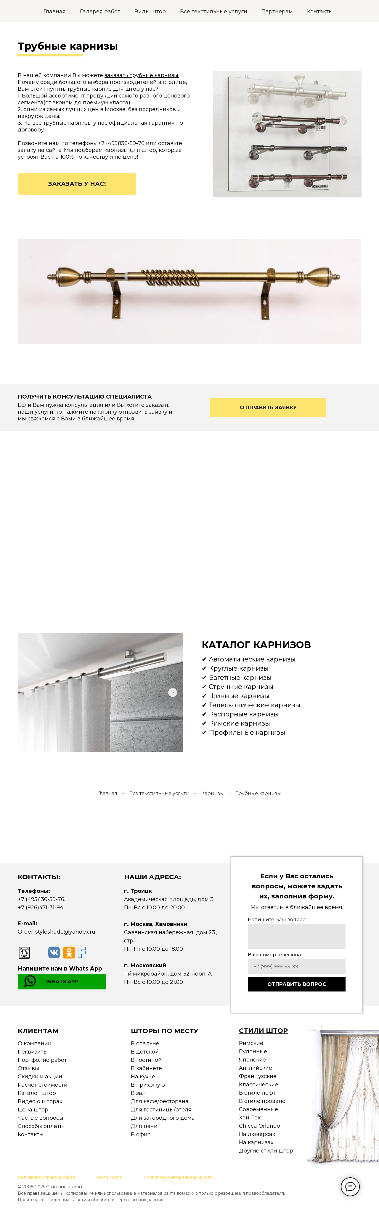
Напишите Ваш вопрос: (277, 919)
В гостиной (146, 1060)
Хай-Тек (250, 1117)
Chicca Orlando (259, 1126)
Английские (255, 1068)
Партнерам (277, 11)
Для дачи (144, 1126)
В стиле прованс (262, 1101)
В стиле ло (254, 1093)
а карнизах (258, 1142)
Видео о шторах (40, 1101)
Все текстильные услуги (213, 11)
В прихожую (148, 1085)
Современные (258, 1109)
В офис (140, 1134)
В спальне (145, 1043)
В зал (138, 1093)
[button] (77, 184)
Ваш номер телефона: (275, 955)
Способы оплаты (41, 1126)
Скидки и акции (40, 1076)
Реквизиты (33, 1052)
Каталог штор (37, 1093)
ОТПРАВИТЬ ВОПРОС (296, 984)
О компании (35, 1043)
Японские (252, 1059)
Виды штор (150, 11)
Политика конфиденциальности (178, 1177)
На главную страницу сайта (46, 1177)
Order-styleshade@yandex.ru (56, 932)
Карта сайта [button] (109, 1177)
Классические (258, 1084)
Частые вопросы (40, 1118)
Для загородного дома (163, 1118)
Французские (258, 1076)
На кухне (143, 1076)
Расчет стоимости (43, 1085)
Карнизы (212, 793)
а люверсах (259, 1134)
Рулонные (253, 1051)
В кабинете (146, 1068)
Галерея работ (100, 11)
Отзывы (28, 1068)
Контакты (320, 11)
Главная (55, 11)
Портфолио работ (42, 1060)
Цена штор (33, 1109)
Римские (251, 1043)
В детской (145, 1052)
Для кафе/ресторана (160, 1101)
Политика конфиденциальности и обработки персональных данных (90, 1199)
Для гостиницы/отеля (161, 1109)
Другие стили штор (266, 1150)
